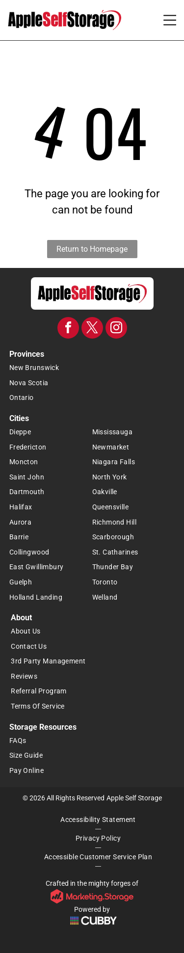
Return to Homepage (92, 249)
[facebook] (68, 329)
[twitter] (92, 329)
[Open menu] (169, 20)
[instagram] (116, 329)
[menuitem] (92, 367)
